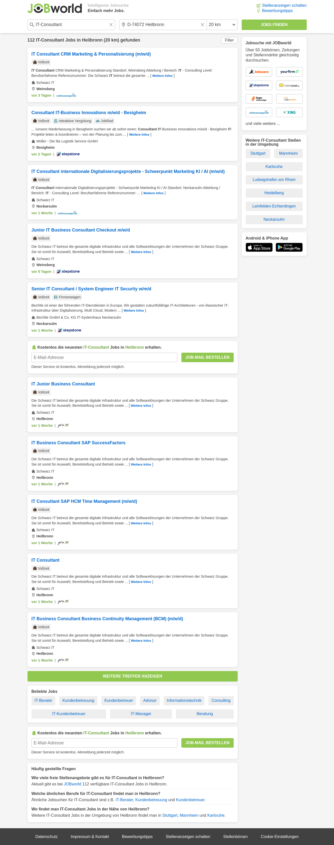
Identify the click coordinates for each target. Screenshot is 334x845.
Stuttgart (169, 815)
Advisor (150, 700)
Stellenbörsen (235, 836)
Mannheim (189, 815)
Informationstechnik (184, 700)
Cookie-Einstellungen (279, 836)
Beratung (205, 714)
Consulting (221, 700)
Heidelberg (274, 193)
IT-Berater (43, 700)
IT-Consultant (50, 40)
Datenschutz (47, 836)
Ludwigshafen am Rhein (274, 179)
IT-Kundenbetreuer (68, 714)
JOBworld (72, 784)
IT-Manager (141, 714)
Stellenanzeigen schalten (284, 5)
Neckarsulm (273, 219)
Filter (229, 40)
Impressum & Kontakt (90, 836)
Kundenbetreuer (118, 700)
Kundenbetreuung (78, 700)
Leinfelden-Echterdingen (274, 206)
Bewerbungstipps (277, 11)
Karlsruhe (215, 815)
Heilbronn (92, 40)
